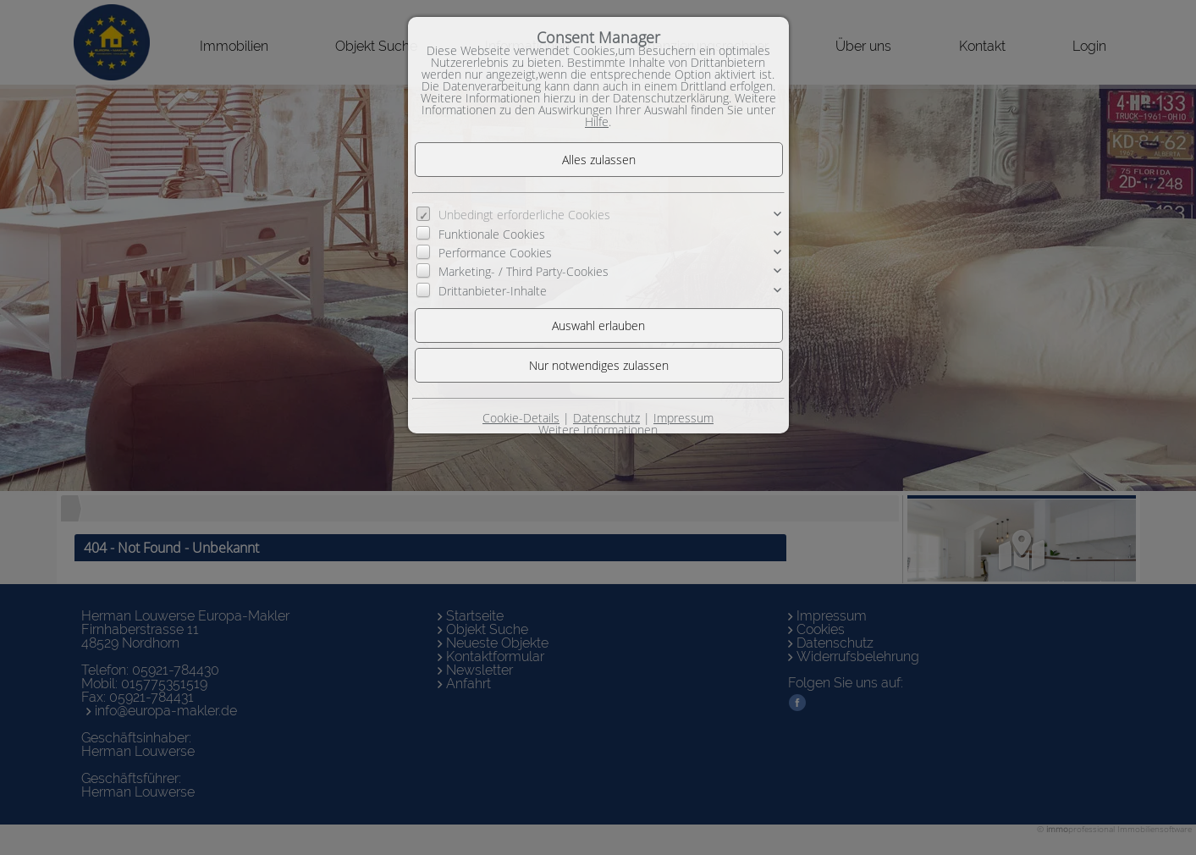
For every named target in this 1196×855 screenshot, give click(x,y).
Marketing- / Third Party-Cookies (523, 271)
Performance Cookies (495, 253)
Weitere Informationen (598, 430)
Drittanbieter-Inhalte (492, 291)
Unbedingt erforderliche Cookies (524, 215)
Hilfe (597, 121)
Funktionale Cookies (491, 234)
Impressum (683, 418)
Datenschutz (606, 418)
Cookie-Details (520, 418)
